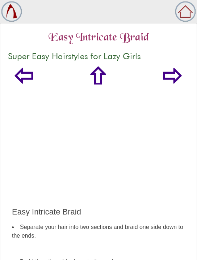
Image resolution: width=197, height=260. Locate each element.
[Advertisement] (98, 153)
